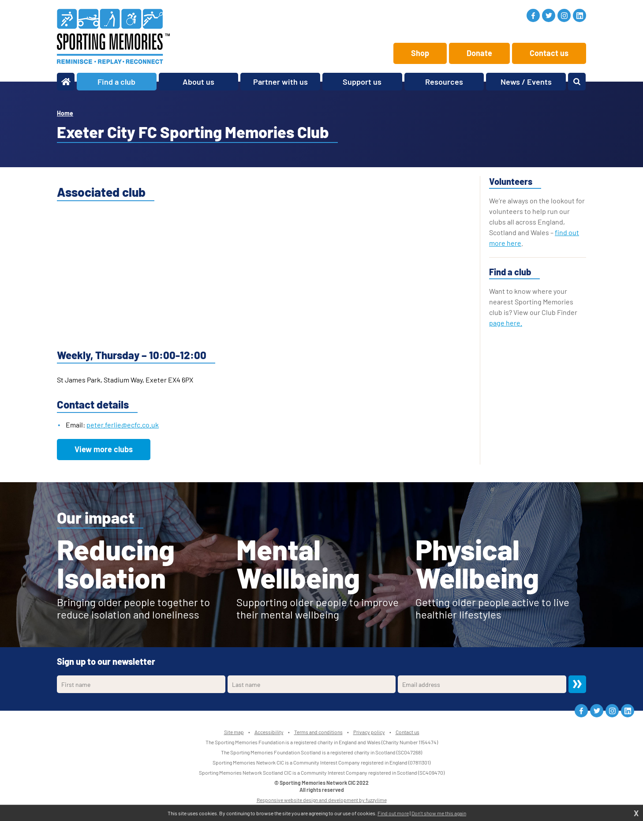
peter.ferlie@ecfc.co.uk (122, 424)
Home (65, 113)
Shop (420, 53)
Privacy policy (369, 732)
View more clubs (104, 449)
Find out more (393, 813)
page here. (505, 323)
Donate (479, 53)
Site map (234, 732)
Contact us (549, 53)
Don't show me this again (438, 813)
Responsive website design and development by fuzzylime (322, 800)
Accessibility (269, 732)
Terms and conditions (318, 732)
